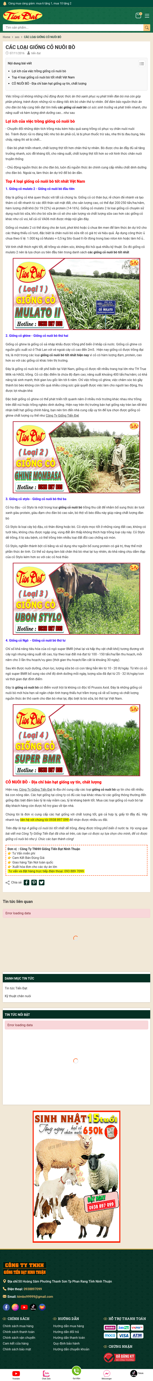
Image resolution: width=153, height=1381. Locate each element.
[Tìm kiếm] (146, 27)
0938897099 (33, 1289)
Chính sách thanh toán (18, 1332)
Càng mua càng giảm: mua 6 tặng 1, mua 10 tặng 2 (39, 3)
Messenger (107, 1375)
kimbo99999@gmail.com (35, 1297)
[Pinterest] (34, 882)
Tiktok (136, 1373)
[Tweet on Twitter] (41, 882)
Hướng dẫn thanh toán (69, 1338)
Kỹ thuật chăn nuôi (18, 996)
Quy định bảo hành (66, 1343)
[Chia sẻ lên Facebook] (26, 882)
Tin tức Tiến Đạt (16, 988)
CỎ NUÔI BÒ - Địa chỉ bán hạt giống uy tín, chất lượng (49, 83)
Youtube (16, 1375)
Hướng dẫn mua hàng (68, 1326)
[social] (6, 1307)
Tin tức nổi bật (17, 1015)
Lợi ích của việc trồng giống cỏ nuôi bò (39, 71)
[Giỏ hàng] (139, 15)
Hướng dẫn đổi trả (66, 1332)
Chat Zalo (46, 1375)
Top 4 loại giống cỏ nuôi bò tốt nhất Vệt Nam (43, 77)
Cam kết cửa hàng (15, 1343)
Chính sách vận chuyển (19, 1338)
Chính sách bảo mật (17, 1349)
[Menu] (147, 15)
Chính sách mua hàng (18, 1326)
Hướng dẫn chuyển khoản (71, 1349)
